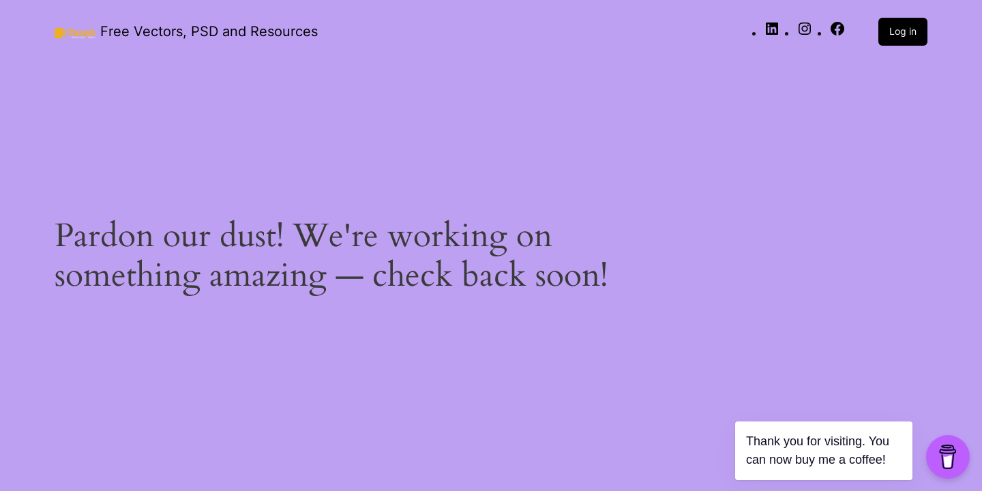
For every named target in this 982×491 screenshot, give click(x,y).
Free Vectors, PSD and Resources (209, 31)
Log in (903, 31)
